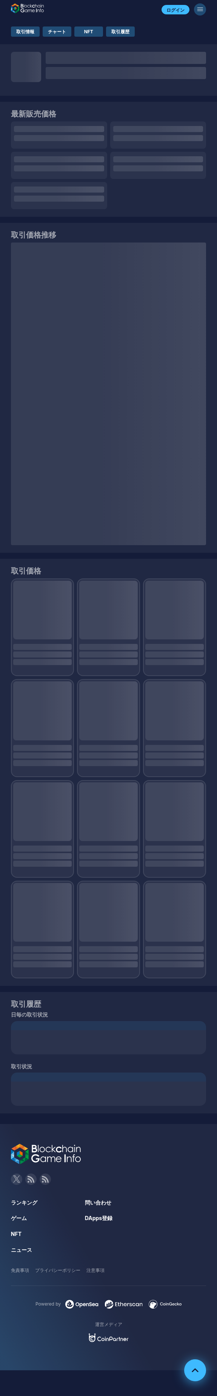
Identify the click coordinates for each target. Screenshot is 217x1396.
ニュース (21, 1250)
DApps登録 (98, 1218)
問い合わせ (98, 1202)
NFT (88, 31)
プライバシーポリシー (57, 1270)
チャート (57, 31)
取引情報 (25, 31)
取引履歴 (120, 31)
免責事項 (20, 1270)
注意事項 (95, 1270)
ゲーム (19, 1218)
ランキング (24, 1202)
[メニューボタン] (200, 9)
